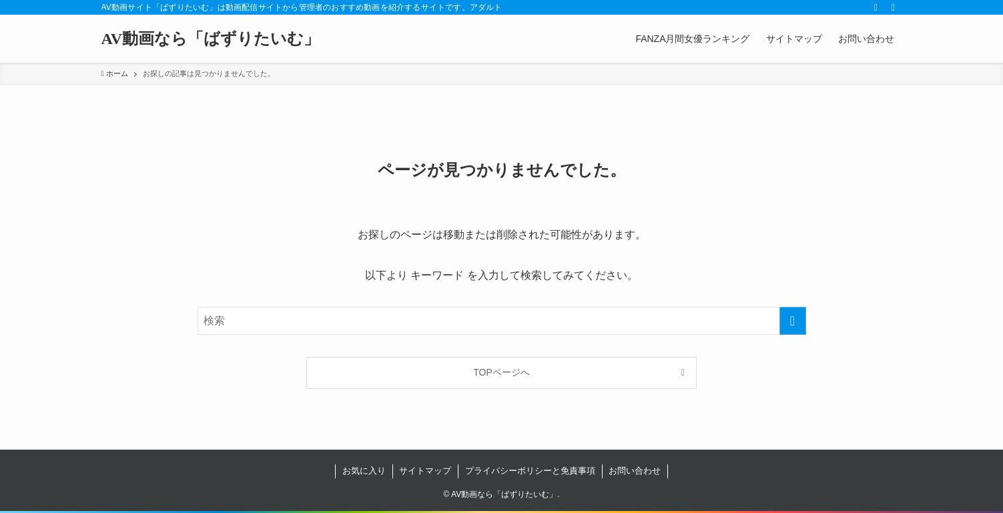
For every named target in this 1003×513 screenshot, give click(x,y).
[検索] (893, 7)
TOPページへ (501, 372)
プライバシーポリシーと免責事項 (530, 471)
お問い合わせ (635, 471)
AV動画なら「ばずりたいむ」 (210, 39)
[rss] (876, 7)
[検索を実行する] (792, 321)
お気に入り (364, 471)
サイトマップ (425, 471)
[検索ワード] (502, 321)
